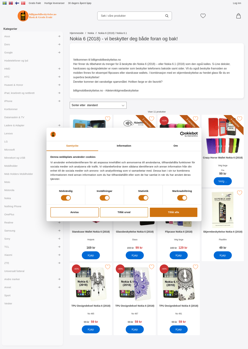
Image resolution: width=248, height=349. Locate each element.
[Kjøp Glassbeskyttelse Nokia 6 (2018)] (135, 255)
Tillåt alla (173, 212)
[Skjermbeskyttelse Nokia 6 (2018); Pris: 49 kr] (223, 220)
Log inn (237, 3)
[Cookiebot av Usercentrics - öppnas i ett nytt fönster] (183, 134)
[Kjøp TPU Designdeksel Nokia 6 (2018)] (91, 329)
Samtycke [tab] (72, 145)
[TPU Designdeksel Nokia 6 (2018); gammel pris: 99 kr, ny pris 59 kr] (91, 294)
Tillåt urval (124, 212)
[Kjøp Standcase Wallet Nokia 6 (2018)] (91, 255)
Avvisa (74, 212)
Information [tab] (124, 145)
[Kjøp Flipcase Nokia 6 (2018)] (179, 255)
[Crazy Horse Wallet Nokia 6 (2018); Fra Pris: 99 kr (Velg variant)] (223, 146)
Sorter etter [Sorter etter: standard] (85, 105)
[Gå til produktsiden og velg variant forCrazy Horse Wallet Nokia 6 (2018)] (223, 181)
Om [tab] (175, 145)
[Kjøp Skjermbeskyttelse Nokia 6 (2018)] (223, 255)
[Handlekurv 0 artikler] (239, 16)
